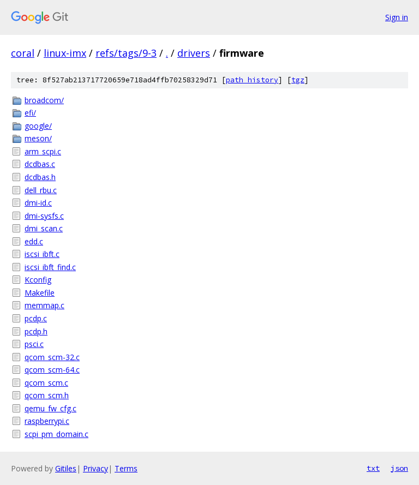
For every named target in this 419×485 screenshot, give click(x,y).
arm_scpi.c (43, 151)
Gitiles (65, 468)
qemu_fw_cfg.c (50, 408)
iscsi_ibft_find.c (50, 267)
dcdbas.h (40, 177)
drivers (193, 52)
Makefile (40, 293)
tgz (297, 80)
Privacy (95, 468)
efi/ (30, 112)
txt (373, 468)
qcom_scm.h (47, 395)
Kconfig (38, 279)
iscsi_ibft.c (42, 254)
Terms (126, 468)
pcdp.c (36, 318)
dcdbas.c (40, 164)
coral (22, 52)
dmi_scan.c (44, 228)
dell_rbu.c (41, 190)
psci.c (34, 344)
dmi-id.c (38, 202)
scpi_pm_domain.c (56, 434)
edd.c (34, 241)
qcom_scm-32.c (52, 357)
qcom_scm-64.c (52, 369)
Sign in (396, 17)
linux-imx (65, 52)
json (399, 468)
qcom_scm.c (46, 383)
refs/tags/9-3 (126, 52)
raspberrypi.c (47, 421)
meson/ (38, 138)
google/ (38, 126)
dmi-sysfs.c (44, 216)
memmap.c (44, 305)
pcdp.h (36, 331)
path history (252, 80)
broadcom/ (44, 100)
